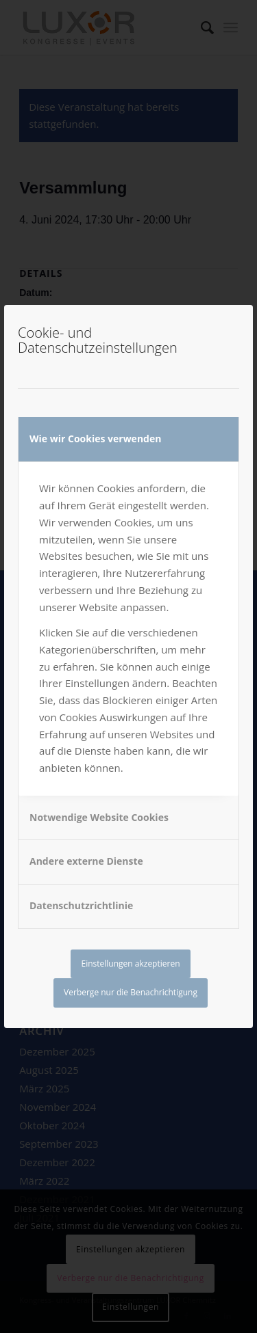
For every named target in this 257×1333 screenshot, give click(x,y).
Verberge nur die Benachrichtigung (130, 992)
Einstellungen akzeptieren (130, 963)
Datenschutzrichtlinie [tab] (81, 905)
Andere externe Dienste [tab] (86, 860)
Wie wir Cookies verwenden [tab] (95, 438)
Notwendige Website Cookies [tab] (99, 817)
